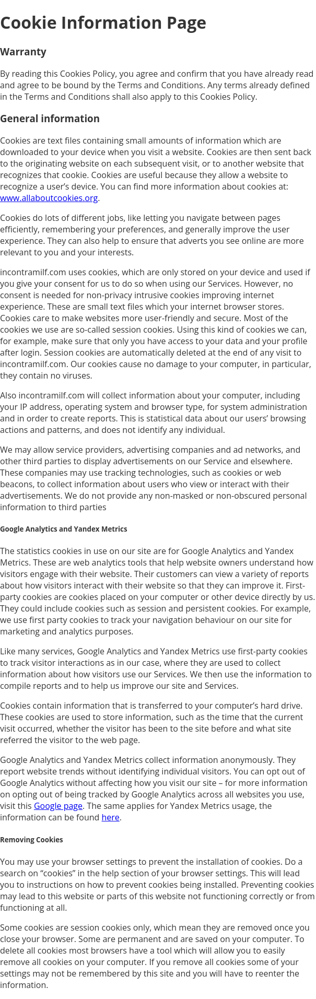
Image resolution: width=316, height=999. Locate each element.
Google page (58, 806)
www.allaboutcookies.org (49, 198)
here (110, 817)
